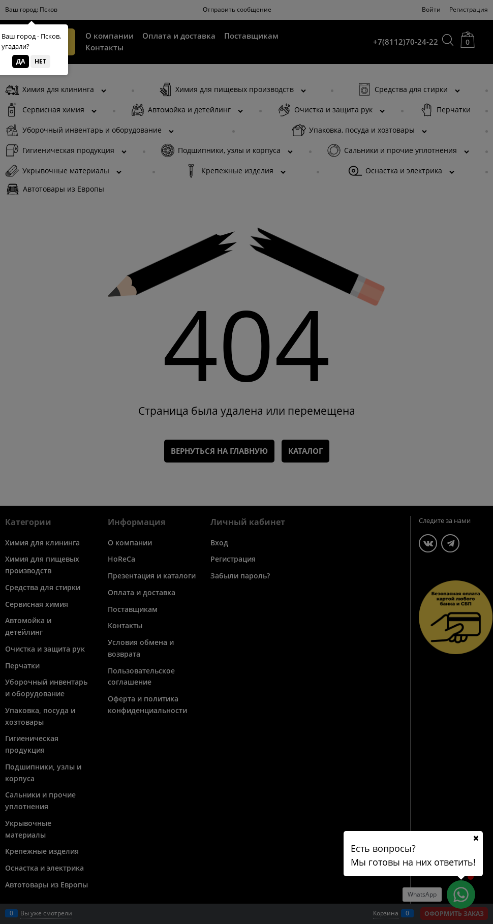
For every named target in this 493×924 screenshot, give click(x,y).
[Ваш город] (476, 838)
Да (20, 61)
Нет (40, 61)
